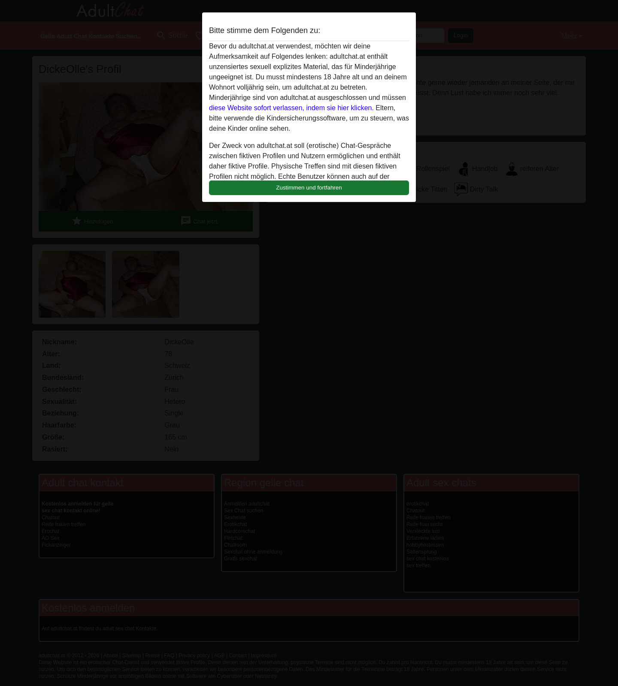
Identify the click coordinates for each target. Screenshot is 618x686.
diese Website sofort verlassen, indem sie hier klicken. (291, 107)
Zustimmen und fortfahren (309, 187)
